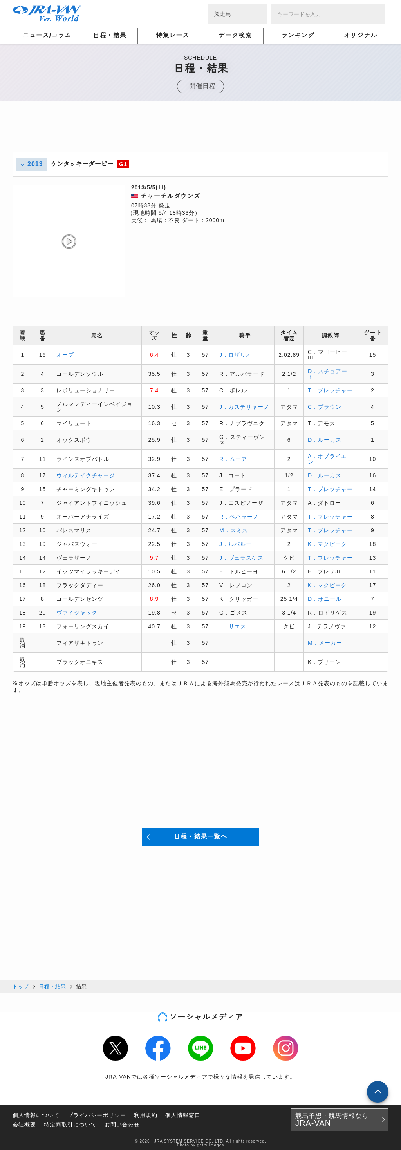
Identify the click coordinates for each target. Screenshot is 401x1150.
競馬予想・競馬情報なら (331, 1118)
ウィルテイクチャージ (85, 475)
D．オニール (324, 598)
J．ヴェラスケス (241, 557)
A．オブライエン (327, 458)
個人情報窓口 (182, 1114)
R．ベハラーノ (239, 516)
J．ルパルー (235, 544)
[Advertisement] (200, 134)
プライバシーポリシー (96, 1114)
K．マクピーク (327, 544)
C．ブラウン (324, 406)
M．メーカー (325, 642)
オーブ (65, 354)
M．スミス (233, 530)
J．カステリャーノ (244, 406)
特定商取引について (70, 1123)
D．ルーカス (324, 439)
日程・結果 (52, 985)
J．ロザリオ (235, 354)
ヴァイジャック (77, 612)
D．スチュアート (327, 373)
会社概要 (24, 1123)
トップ (21, 985)
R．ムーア (233, 459)
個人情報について (36, 1114)
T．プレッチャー (330, 390)
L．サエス (232, 626)
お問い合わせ (122, 1123)
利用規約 (145, 1114)
